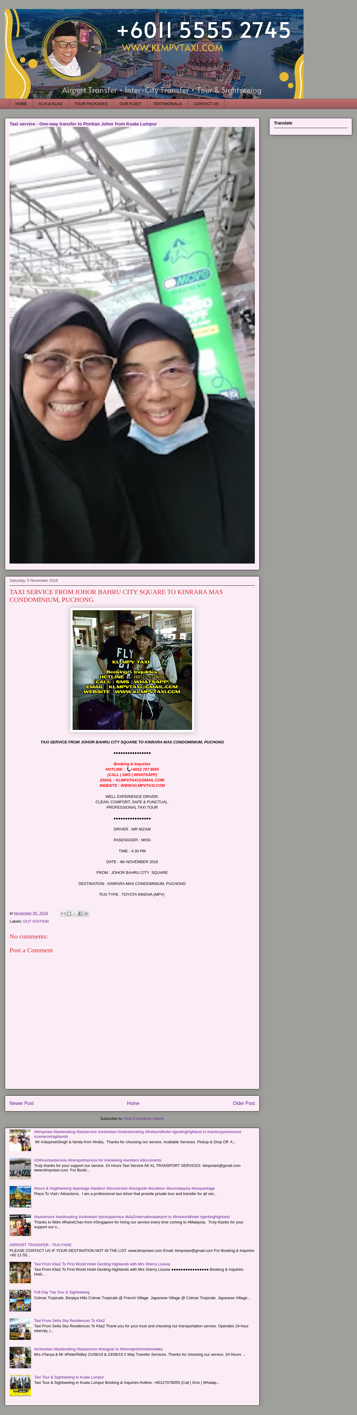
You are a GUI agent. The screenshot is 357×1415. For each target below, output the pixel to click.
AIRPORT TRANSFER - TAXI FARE (41, 1245)
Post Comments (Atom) (144, 1118)
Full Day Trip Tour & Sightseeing (61, 1292)
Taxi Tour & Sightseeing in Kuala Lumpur (69, 1377)
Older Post (244, 1103)
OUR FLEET (130, 103)
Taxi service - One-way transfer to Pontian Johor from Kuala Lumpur (83, 123)
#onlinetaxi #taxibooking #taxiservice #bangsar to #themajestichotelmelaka (98, 1349)
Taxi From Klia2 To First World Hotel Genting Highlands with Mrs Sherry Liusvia (102, 1264)
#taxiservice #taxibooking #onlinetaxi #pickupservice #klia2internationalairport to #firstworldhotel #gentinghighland (131, 1216)
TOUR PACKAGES (91, 103)
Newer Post (22, 1103)
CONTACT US (206, 103)
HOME (21, 103)
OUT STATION (36, 921)
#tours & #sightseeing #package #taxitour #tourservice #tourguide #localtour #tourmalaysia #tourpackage (124, 1188)
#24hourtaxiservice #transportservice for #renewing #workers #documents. (98, 1160)
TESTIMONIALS (167, 103)
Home (133, 1103)
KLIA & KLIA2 (51, 103)
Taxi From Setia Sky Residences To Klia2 (69, 1320)
